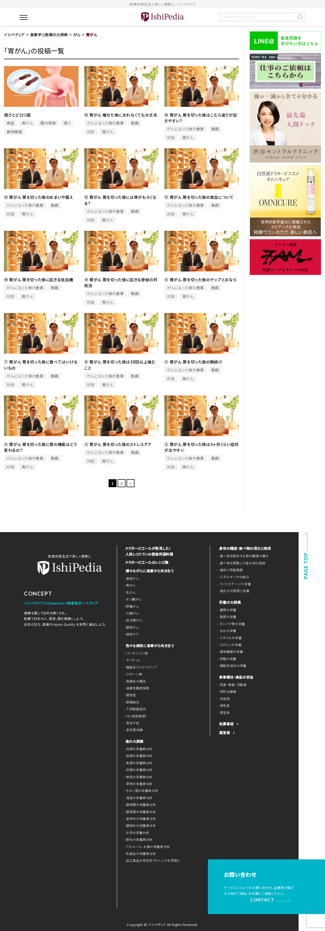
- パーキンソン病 (135, 653)
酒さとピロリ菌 (17, 115)
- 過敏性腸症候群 (135, 687)
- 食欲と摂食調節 (229, 570)
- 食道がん (131, 578)
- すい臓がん (132, 599)
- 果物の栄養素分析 (137, 783)
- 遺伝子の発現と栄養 (232, 591)
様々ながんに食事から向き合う (148, 570)
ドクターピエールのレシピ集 (146, 562)
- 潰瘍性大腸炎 (134, 681)
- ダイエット (132, 659)
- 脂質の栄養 (226, 617)
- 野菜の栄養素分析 (137, 776)
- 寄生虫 (223, 712)
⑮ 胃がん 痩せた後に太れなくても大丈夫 (120, 115)
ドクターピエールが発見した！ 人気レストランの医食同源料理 (148, 551)
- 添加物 (223, 699)
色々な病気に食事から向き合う (148, 645)
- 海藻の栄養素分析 (137, 797)
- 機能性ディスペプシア (139, 667)
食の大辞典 (134, 741)
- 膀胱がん (131, 627)
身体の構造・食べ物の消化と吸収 (243, 548)
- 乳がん (129, 592)
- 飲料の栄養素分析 (137, 839)
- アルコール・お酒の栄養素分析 (145, 846)
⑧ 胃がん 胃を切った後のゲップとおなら (200, 279)
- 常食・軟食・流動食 (230, 685)
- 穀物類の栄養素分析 (139, 804)
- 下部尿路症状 (134, 708)
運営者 (224, 732)
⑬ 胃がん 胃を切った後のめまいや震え (38, 197)
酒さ (67, 123)
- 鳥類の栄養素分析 (137, 755)
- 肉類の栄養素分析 (137, 748)
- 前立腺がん (132, 619)
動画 (135, 123)
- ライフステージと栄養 (232, 584)
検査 (10, 123)
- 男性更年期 (132, 729)
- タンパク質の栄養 (230, 624)
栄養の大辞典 (229, 602)
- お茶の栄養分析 (135, 832)
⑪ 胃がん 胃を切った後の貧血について (199, 197)
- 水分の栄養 (226, 631)
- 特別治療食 (226, 691)
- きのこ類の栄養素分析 (140, 790)
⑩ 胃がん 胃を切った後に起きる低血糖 (38, 279)
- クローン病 (132, 673)
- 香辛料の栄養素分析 (139, 818)
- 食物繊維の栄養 (229, 651)
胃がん (27, 123)
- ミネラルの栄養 (228, 638)
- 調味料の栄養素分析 (139, 825)
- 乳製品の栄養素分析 (139, 853)
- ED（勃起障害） (135, 715)
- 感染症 (223, 705)
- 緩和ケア (131, 634)
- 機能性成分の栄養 (230, 665)
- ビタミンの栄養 (228, 645)
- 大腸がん (131, 613)
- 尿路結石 (131, 701)
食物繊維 (14, 131)
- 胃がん (129, 585)
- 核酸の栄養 (226, 659)
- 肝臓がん (131, 606)
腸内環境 (48, 123)
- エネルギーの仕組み (232, 577)
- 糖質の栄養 (226, 610)
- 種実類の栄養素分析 (139, 811)
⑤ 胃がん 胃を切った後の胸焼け (193, 362)
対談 (91, 131)
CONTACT (262, 899)
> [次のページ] (130, 483)
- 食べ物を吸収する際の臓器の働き (240, 556)
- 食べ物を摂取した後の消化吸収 (239, 563)
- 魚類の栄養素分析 (137, 762)
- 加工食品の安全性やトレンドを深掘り (149, 860)
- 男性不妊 (131, 722)
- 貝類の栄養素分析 (137, 769)
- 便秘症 (129, 694)
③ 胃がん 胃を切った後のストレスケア (118, 444)
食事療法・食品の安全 (235, 677)
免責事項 (226, 724)
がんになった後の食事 (105, 123)
